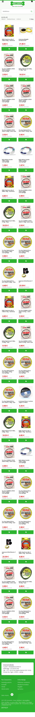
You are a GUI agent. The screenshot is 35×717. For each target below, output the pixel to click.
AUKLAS (19, 19)
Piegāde (20, 687)
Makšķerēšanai (11, 19)
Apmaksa (20, 689)
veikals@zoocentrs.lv (14, 667)
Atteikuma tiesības (23, 684)
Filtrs (31, 19)
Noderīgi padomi (6, 682)
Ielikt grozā (9, 49)
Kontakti (3, 684)
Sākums (3, 19)
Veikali (3, 687)
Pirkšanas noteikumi (24, 682)
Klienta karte (5, 689)
